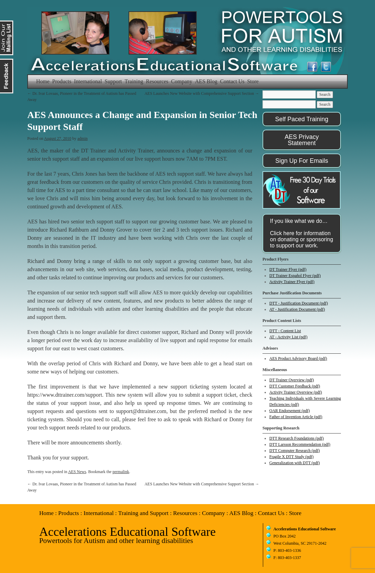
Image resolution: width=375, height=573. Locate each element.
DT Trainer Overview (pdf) (291, 380)
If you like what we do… (301, 233)
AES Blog (206, 81)
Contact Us (232, 81)
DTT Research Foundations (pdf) (296, 438)
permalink (120, 471)
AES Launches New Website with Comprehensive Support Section (202, 93)
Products (61, 81)
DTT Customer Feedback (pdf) (294, 386)
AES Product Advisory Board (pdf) (298, 358)
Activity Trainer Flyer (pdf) (291, 281)
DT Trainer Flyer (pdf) (287, 269)
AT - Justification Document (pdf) (297, 309)
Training (134, 81)
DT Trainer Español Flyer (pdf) (294, 275)
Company (181, 81)
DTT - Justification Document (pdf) (298, 303)
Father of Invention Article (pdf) (295, 416)
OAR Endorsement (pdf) (289, 410)
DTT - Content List (285, 330)
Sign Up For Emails (301, 160)
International (88, 81)
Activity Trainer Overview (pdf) (295, 392)
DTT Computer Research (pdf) (294, 450)
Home (42, 81)
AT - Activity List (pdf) (288, 337)
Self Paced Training (301, 119)
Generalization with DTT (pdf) (294, 462)
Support (113, 81)
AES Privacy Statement (302, 139)
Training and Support (143, 513)
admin (82, 138)
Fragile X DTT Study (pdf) (291, 456)
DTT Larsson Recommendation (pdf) (299, 444)
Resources (157, 81)
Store (253, 81)
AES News (77, 471)
